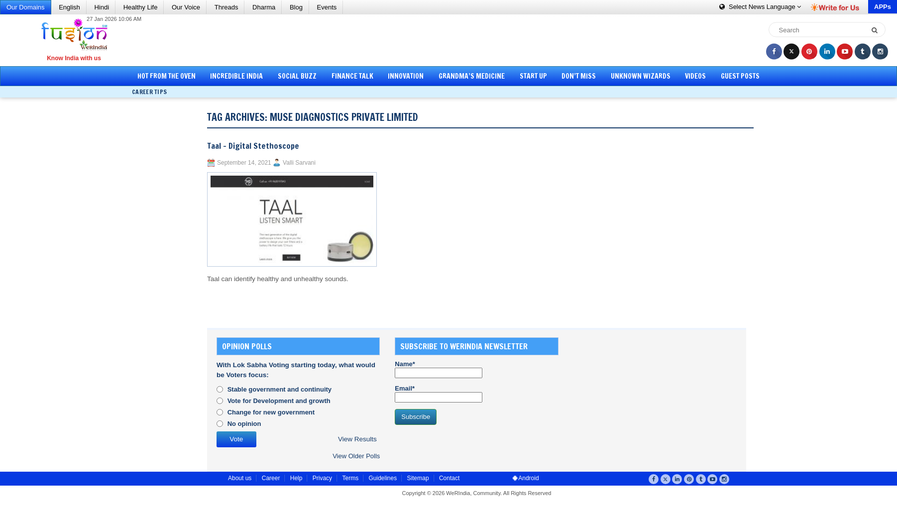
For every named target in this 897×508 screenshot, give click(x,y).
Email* (438, 394)
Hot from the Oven (166, 76)
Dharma (263, 7)
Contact (449, 478)
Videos (695, 76)
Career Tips (149, 92)
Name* (438, 369)
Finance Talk (352, 76)
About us (239, 478)
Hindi (101, 7)
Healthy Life (140, 7)
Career (271, 478)
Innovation (406, 76)
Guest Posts (740, 76)
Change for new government (271, 412)
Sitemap (418, 478)
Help (296, 478)
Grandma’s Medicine (472, 76)
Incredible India (236, 76)
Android (526, 478)
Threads (226, 7)
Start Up (533, 76)
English (69, 7)
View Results (357, 439)
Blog (296, 7)
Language (760, 6)
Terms (350, 478)
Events (327, 7)
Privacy (322, 478)
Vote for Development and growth (279, 401)
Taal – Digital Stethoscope (253, 145)
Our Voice (186, 7)
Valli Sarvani (299, 162)
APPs (882, 6)
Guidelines (382, 478)
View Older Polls (356, 456)
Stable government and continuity (279, 389)
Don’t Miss (578, 76)
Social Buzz (297, 76)
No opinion (244, 423)
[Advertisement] (452, 39)
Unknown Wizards (641, 76)
